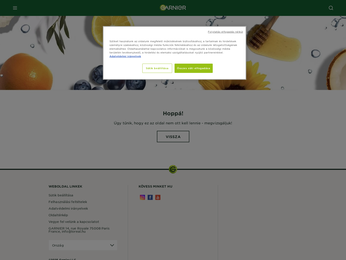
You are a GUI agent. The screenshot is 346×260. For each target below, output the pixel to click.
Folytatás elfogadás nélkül (225, 31)
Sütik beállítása (157, 68)
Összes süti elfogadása (193, 68)
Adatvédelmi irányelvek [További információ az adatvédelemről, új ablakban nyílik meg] (125, 56)
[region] (174, 53)
